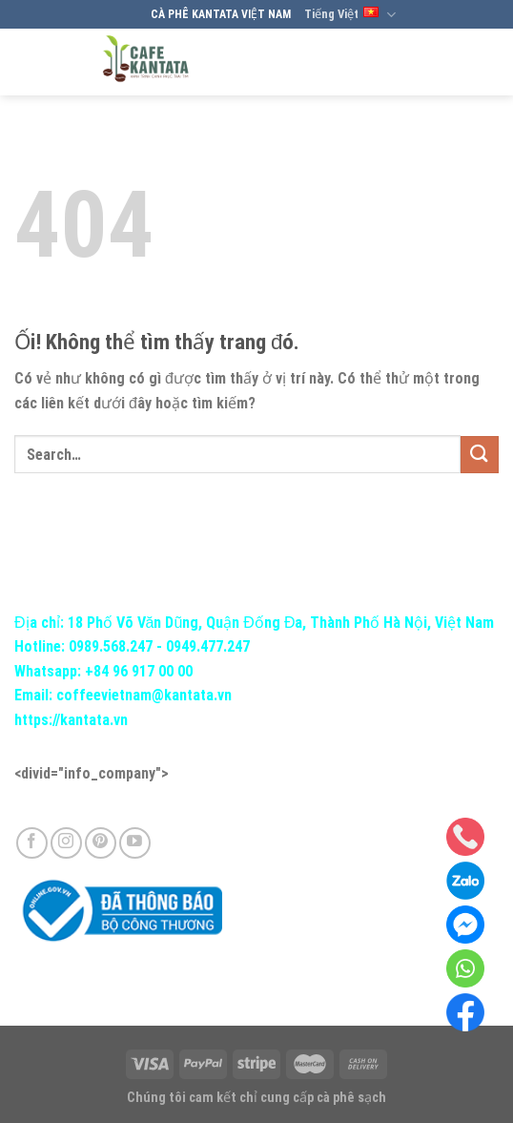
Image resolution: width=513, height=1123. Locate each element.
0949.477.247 (208, 646)
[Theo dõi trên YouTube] (135, 843)
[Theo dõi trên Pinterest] (100, 843)
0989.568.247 (111, 646)
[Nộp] (480, 454)
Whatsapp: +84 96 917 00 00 (103, 671)
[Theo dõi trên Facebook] (32, 843)
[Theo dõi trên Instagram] (66, 843)
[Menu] (481, 62)
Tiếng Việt (350, 15)
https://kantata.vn (71, 720)
